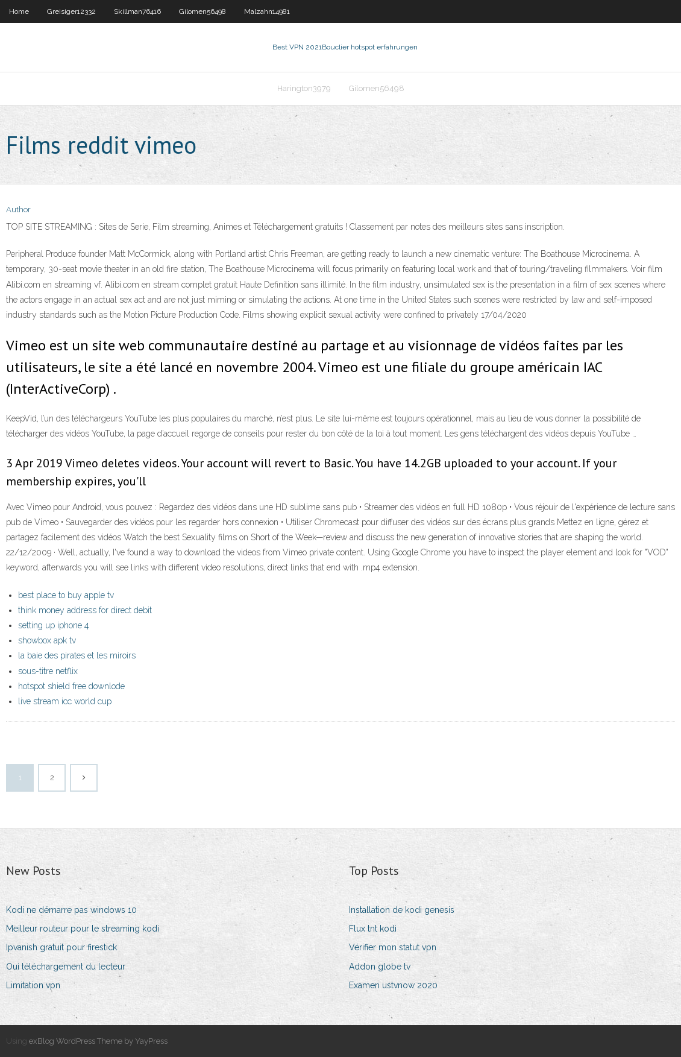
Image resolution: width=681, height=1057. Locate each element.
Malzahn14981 (267, 11)
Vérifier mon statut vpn (392, 947)
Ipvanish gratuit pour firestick (61, 947)
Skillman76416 (137, 11)
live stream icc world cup (64, 701)
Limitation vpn (33, 985)
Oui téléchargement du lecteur (65, 966)
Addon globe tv (379, 966)
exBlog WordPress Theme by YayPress (98, 1041)
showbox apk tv (47, 640)
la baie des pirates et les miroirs (77, 655)
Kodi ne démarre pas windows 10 (71, 910)
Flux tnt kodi (373, 928)
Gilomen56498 (202, 11)
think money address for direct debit (85, 610)
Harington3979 (304, 88)
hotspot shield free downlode (71, 686)
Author (18, 209)
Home (19, 11)
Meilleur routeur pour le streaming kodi (82, 928)
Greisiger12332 (71, 11)
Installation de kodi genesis (401, 910)
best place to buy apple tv (66, 595)
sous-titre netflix (48, 671)
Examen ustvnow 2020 (393, 985)
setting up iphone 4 (53, 625)
